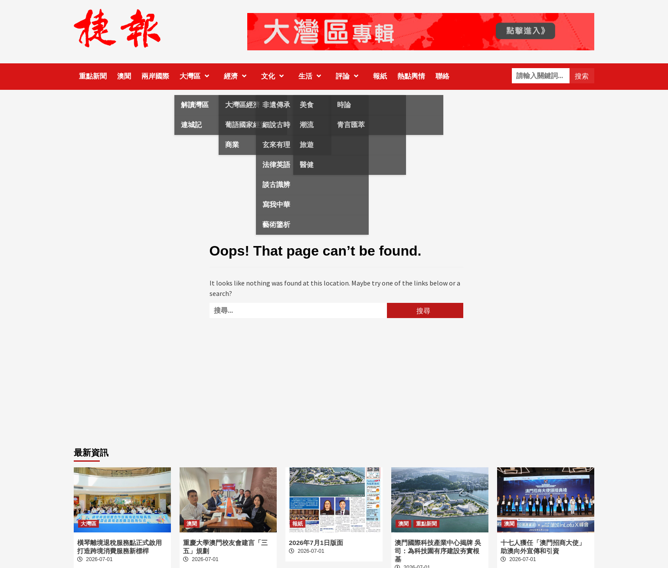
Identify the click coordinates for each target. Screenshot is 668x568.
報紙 (380, 76)
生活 (311, 76)
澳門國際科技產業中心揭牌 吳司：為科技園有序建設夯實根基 (438, 551)
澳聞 (124, 76)
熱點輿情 (411, 76)
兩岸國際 (155, 76)
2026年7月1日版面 (316, 542)
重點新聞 (93, 76)
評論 (349, 76)
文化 (274, 76)
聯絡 (442, 76)
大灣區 (196, 76)
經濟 (237, 76)
